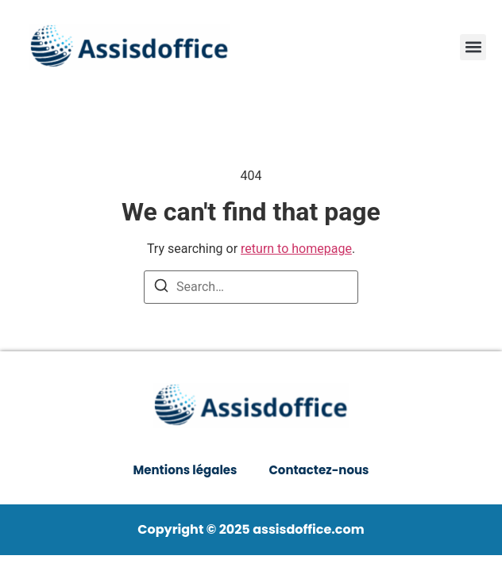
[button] (473, 47)
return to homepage (296, 248)
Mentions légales (185, 470)
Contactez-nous (318, 470)
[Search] (161, 288)
